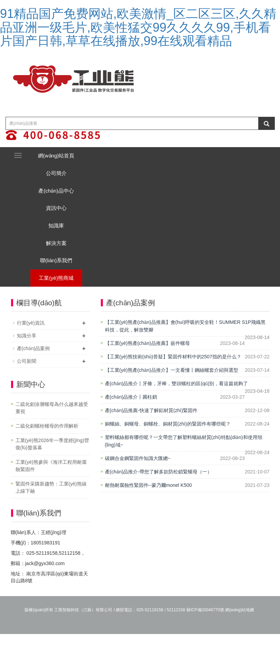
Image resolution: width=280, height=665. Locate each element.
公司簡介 (61, 179)
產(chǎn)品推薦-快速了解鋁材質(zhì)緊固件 (151, 441)
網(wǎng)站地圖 (239, 640)
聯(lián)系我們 (61, 286)
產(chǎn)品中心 (60, 200)
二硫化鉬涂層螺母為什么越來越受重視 (52, 439)
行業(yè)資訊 (31, 354)
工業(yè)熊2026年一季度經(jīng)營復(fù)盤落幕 (52, 475)
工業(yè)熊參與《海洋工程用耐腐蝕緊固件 (51, 497)
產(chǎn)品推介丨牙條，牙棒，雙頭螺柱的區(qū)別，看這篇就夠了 (176, 415)
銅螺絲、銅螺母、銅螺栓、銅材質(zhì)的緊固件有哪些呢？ (168, 455)
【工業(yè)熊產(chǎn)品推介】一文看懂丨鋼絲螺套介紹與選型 (171, 401)
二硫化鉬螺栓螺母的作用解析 (47, 457)
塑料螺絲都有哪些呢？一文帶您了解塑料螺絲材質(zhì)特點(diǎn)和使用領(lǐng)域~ (183, 472)
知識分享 (26, 367)
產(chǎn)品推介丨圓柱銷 (131, 428)
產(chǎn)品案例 (33, 379)
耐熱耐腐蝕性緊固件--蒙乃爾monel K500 (148, 516)
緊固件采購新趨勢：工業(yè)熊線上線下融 (51, 518)
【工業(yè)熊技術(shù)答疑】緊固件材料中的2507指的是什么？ (173, 388)
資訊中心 (61, 222)
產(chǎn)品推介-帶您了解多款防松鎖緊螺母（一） (158, 503)
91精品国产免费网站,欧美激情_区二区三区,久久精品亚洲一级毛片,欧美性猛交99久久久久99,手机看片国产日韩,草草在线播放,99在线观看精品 (138, 27)
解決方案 (61, 264)
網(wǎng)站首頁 (60, 158)
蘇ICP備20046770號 (205, 640)
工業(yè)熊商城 (60, 307)
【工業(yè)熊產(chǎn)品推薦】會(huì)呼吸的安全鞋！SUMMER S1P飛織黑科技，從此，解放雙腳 (185, 357)
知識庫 (60, 243)
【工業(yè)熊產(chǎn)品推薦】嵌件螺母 (147, 374)
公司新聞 (26, 392)
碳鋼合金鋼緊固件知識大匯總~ (138, 489)
